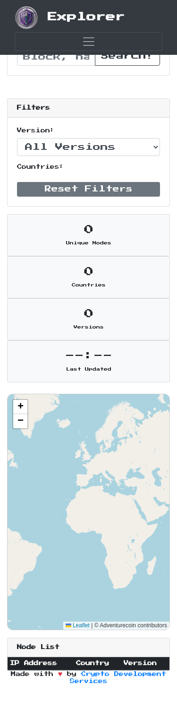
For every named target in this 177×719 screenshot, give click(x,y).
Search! (127, 56)
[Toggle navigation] (88, 41)
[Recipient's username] (56, 57)
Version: (36, 130)
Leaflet (78, 625)
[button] (20, 407)
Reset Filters (89, 189)
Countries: (40, 167)
